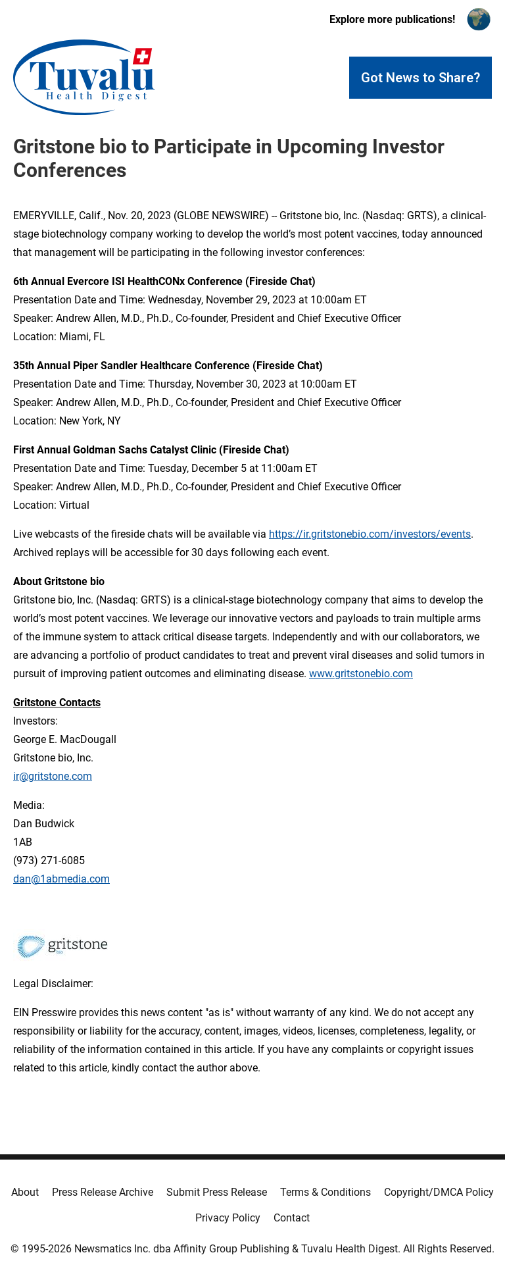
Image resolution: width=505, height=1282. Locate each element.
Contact (292, 1218)
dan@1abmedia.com (61, 879)
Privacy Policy (227, 1218)
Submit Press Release (216, 1192)
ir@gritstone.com (52, 776)
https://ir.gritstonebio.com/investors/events (370, 534)
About (25, 1192)
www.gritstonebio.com (361, 673)
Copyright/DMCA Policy (439, 1192)
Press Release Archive (102, 1192)
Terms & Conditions (325, 1192)
